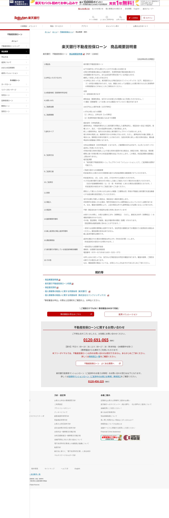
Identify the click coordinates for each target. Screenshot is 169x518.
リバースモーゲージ (14, 89)
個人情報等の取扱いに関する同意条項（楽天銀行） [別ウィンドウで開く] (66, 291)
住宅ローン (14, 95)
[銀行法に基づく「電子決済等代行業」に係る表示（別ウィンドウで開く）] (72, 451)
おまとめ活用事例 (14, 67)
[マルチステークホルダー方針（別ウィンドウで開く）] (65, 455)
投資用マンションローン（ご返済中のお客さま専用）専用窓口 (94, 376)
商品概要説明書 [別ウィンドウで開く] (75, 53)
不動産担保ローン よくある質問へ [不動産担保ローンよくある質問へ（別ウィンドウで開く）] (102, 363)
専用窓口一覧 (94, 356)
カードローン (14, 84)
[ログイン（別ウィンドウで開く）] (147, 17)
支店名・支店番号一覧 (32, 474)
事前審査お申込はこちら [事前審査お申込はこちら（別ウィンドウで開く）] (76, 314)
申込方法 (14, 57)
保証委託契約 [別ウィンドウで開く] (50, 287)
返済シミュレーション (14, 73)
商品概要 (14, 51)
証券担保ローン (14, 100)
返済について (14, 62)
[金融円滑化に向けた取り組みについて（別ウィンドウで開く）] (68, 439)
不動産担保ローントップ (14, 46)
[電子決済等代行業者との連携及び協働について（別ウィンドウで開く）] (71, 443)
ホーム (47, 32)
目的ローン (14, 111)
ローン (54, 32)
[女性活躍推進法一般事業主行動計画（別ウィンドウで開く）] (67, 435)
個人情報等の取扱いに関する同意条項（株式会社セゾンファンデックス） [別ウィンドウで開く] (76, 295)
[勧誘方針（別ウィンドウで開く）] (57, 447)
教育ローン (14, 106)
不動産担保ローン (66, 32)
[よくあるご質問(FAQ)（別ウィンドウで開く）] (107, 18)
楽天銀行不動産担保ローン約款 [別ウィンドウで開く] (58, 283)
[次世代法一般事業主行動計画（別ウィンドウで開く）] (65, 431)
